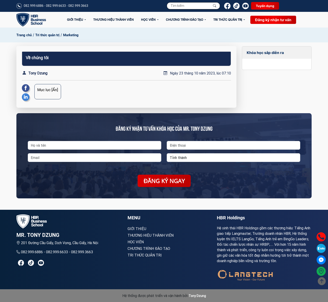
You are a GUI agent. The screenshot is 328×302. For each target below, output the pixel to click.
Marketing (71, 35)
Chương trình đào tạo (185, 19)
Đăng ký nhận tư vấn (273, 20)
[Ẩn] (54, 89)
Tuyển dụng (265, 6)
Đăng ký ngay (164, 181)
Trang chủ (24, 35)
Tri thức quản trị (228, 19)
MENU (134, 217)
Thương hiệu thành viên (113, 19)
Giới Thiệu (75, 19)
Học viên (148, 19)
